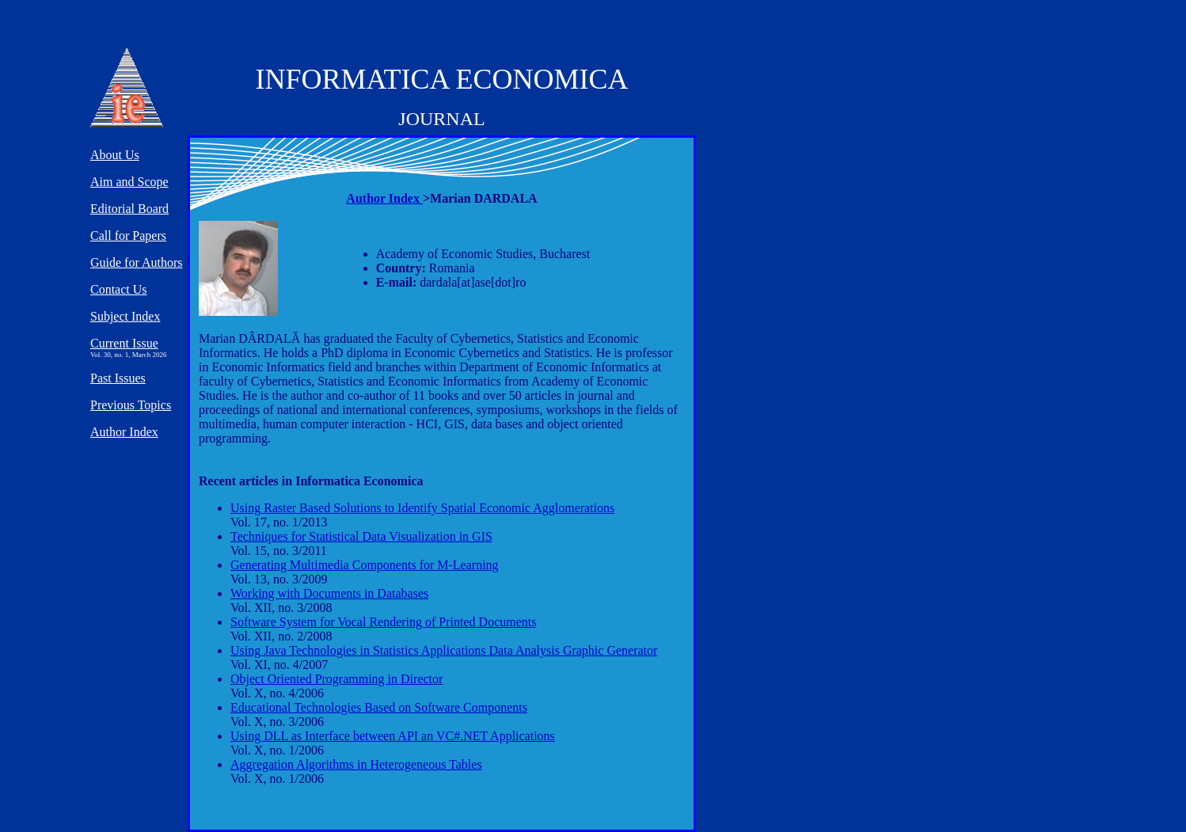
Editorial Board (129, 208)
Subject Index (125, 316)
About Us (114, 154)
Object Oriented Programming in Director (336, 679)
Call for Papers (128, 235)
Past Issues (118, 378)
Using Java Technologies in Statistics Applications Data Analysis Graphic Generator (443, 650)
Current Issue (124, 343)
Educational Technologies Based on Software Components (378, 707)
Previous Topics (130, 405)
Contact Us (118, 289)
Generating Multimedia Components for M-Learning (364, 565)
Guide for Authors (136, 262)
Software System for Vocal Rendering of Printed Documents (383, 622)
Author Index (384, 198)
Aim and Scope (129, 181)
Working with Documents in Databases (329, 593)
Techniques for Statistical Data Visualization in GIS (361, 536)
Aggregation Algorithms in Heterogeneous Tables (356, 764)
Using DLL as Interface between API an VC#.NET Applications (392, 736)
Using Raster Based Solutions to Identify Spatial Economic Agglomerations (422, 508)
